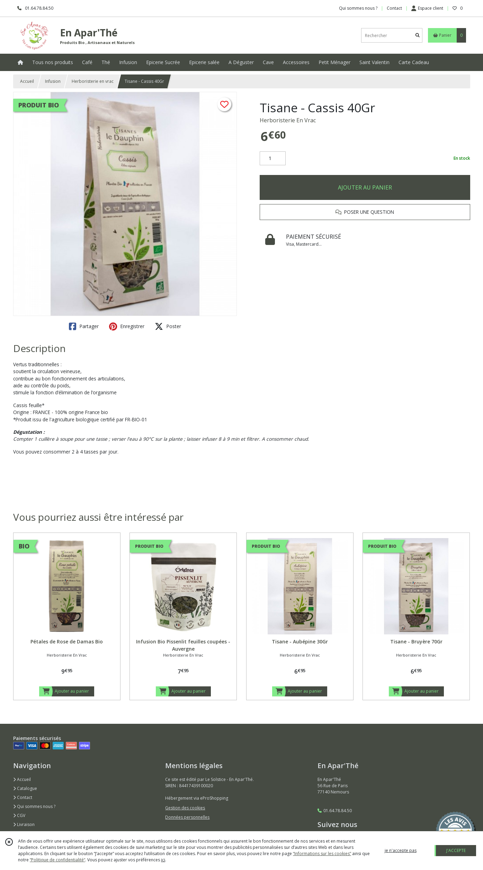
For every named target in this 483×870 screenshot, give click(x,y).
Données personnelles (187, 817)
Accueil (27, 81)
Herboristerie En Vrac (288, 120)
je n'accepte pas (401, 850)
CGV (19, 815)
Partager (84, 326)
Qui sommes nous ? (34, 806)
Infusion (53, 81)
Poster (168, 326)
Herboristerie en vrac (93, 81)
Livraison (24, 824)
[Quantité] (273, 158)
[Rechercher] (417, 35)
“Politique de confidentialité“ (57, 860)
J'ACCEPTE (456, 850)
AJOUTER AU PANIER (365, 187)
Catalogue (25, 788)
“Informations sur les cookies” (322, 853)
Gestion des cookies (185, 808)
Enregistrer (126, 326)
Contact (394, 8)
